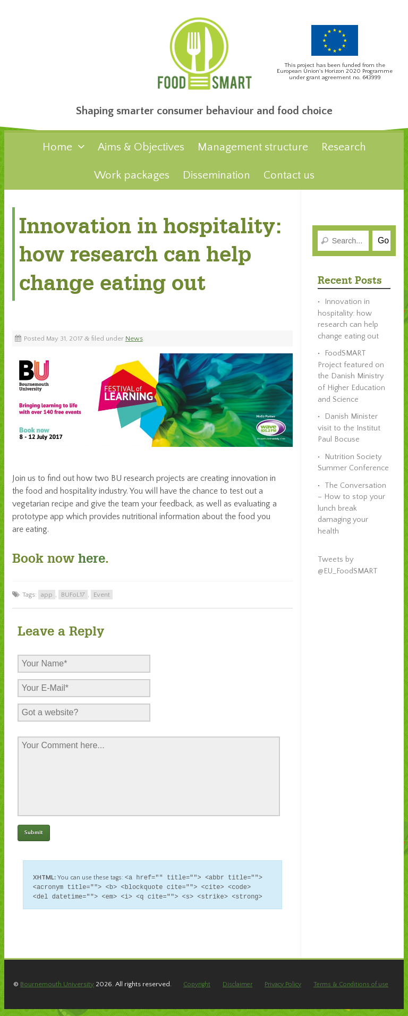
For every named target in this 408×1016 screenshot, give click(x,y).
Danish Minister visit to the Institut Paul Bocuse (349, 433)
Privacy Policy (283, 990)
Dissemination (216, 180)
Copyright (198, 990)
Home (57, 152)
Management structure (253, 152)
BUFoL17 (73, 600)
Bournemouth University (57, 991)
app (47, 600)
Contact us (289, 180)
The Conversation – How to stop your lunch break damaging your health (352, 514)
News (134, 344)
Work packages (131, 180)
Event (102, 600)
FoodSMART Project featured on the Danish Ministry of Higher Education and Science (351, 382)
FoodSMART (204, 57)
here (89, 564)
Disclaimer (238, 990)
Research (343, 152)
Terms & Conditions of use (349, 990)
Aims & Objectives (141, 152)
